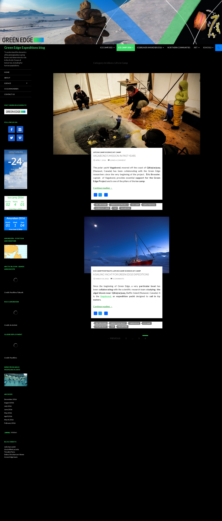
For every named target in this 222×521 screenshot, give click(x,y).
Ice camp (135, 205)
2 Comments (118, 279)
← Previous (114, 338)
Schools (207, 48)
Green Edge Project (119, 205)
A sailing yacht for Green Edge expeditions (121, 274)
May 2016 (8, 413)
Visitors (14, 432)
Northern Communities (178, 48)
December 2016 (10, 399)
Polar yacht (101, 327)
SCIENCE (7, 83)
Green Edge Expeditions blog (24, 47)
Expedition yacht (118, 323)
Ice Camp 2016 (124, 48)
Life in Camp (98, 152)
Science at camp (102, 208)
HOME (6, 72)
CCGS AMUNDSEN (11, 89)
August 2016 (9, 403)
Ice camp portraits (102, 271)
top (115, 208)
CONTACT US (9, 94)
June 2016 (8, 409)
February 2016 (9, 423)
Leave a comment (118, 160)
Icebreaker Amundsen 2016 (149, 48)
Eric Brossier (101, 205)
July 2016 (7, 406)
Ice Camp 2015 (106, 48)
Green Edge (134, 323)
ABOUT (7, 78)
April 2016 (8, 416)
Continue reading (102, 188)
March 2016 (8, 420)
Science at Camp (113, 152)
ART (196, 48)
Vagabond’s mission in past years (114, 155)
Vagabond (125, 208)
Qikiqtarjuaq (149, 205)
